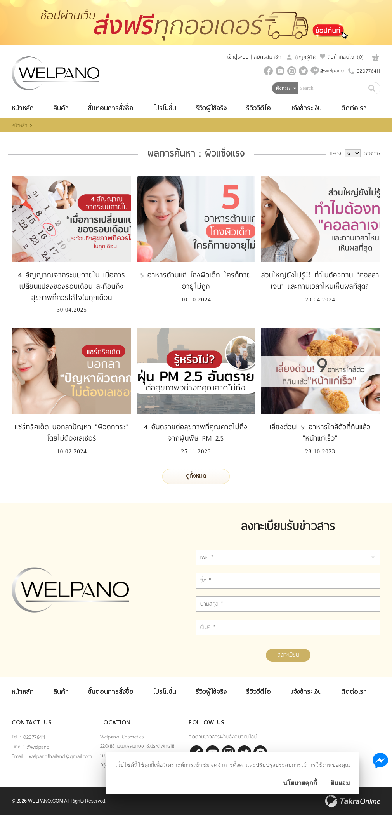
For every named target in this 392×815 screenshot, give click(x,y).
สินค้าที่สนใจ (342, 56)
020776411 (368, 70)
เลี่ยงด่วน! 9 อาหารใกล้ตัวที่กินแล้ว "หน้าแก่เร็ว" (320, 432)
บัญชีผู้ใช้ (301, 57)
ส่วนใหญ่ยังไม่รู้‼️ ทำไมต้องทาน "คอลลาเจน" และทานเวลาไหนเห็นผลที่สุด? (320, 281)
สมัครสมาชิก (268, 56)
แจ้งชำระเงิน (306, 108)
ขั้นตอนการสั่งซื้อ (111, 108)
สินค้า (61, 108)
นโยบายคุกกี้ (300, 783)
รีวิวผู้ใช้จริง (211, 108)
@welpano (38, 746)
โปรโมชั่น (164, 108)
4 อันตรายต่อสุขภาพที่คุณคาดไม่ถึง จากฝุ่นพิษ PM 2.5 (196, 432)
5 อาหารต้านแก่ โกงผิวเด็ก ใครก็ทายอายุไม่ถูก (195, 281)
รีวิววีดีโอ (258, 108)
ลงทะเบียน (288, 655)
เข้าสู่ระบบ (238, 56)
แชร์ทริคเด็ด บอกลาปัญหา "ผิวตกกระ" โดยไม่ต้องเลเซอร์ (72, 432)
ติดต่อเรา (354, 108)
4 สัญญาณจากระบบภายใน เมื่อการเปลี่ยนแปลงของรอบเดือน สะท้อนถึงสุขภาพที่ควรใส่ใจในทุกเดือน (71, 286)
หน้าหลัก (23, 108)
